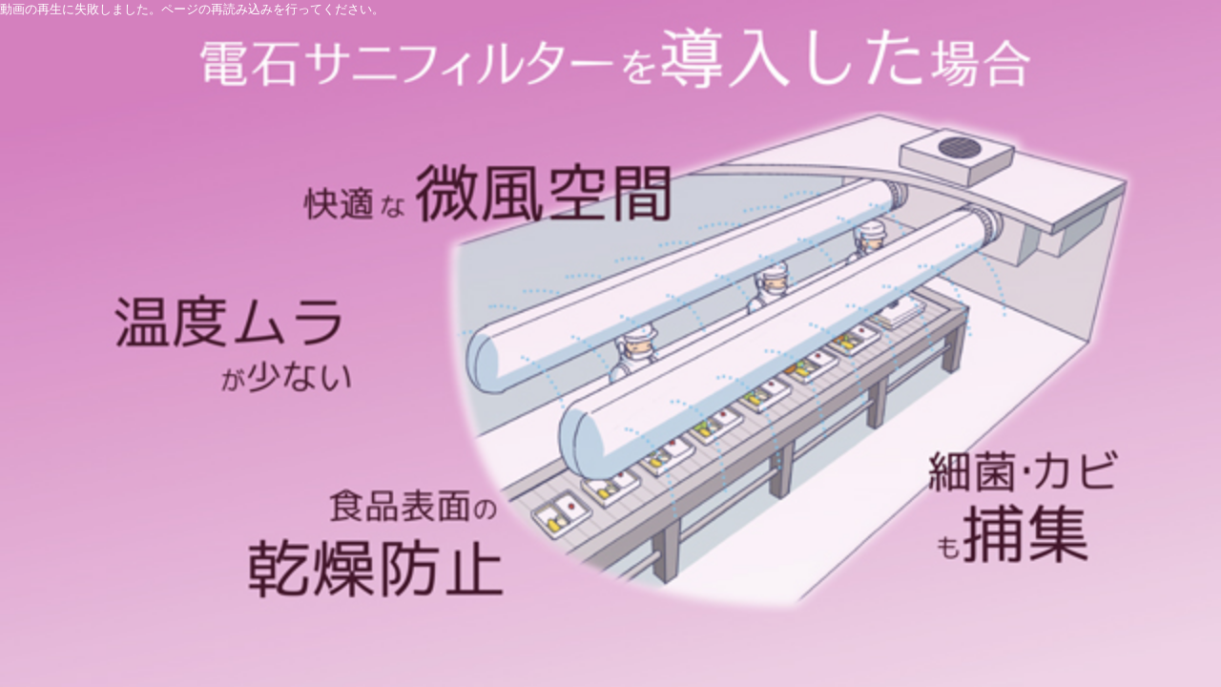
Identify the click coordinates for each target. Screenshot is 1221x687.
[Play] (610, 343)
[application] (610, 343)
